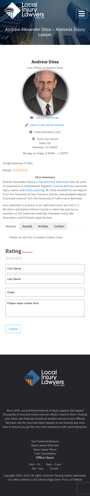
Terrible (8, 258)
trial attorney (46, 182)
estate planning (34, 190)
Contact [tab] (59, 226)
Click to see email (47, 117)
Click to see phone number (47, 125)
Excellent (21, 258)
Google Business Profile (18, 163)
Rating (19, 251)
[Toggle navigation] (81, 13)
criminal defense (63, 186)
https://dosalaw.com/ (47, 132)
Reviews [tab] (11, 226)
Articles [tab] (43, 226)
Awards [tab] (27, 226)
